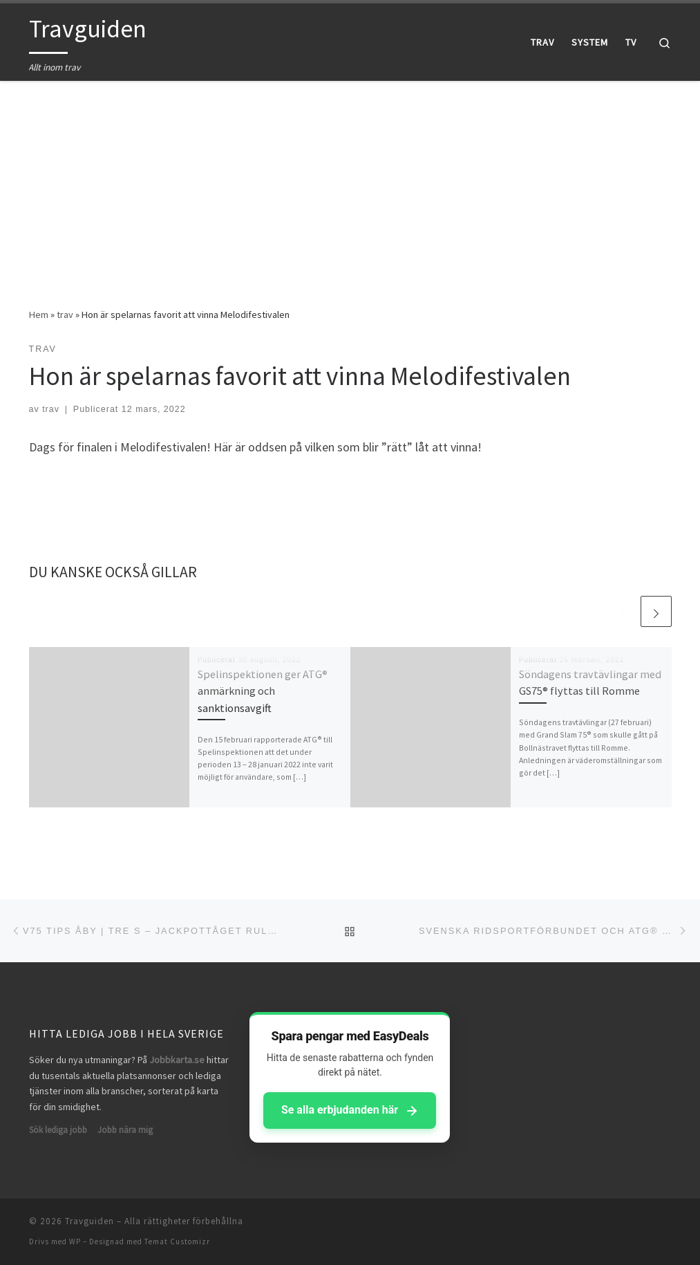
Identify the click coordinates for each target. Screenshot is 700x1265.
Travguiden (89, 1221)
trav (65, 314)
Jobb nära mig (125, 1130)
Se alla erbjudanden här (350, 1110)
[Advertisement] (350, 184)
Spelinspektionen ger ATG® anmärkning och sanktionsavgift (263, 691)
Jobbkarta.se (177, 1059)
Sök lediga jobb (58, 1130)
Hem (38, 314)
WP (75, 1241)
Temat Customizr (177, 1241)
